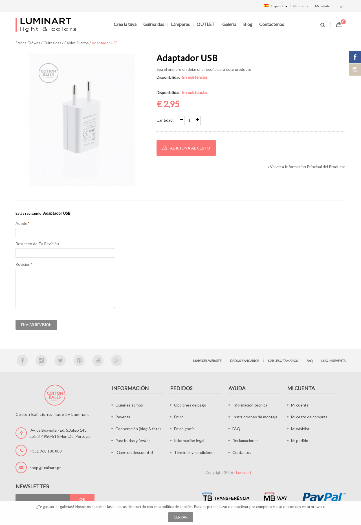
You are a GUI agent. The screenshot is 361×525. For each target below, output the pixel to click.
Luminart (244, 472)
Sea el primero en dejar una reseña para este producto (204, 69)
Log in (341, 6)
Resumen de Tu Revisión (37, 244)
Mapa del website (207, 361)
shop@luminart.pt (45, 467)
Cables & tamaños (283, 361)
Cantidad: (165, 120)
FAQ (309, 361)
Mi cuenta (300, 6)
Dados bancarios (244, 361)
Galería (229, 24)
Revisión (23, 264)
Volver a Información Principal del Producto (306, 166)
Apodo (21, 223)
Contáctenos (271, 24)
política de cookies (177, 506)
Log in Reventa (333, 361)
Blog (247, 24)
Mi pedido (322, 6)
